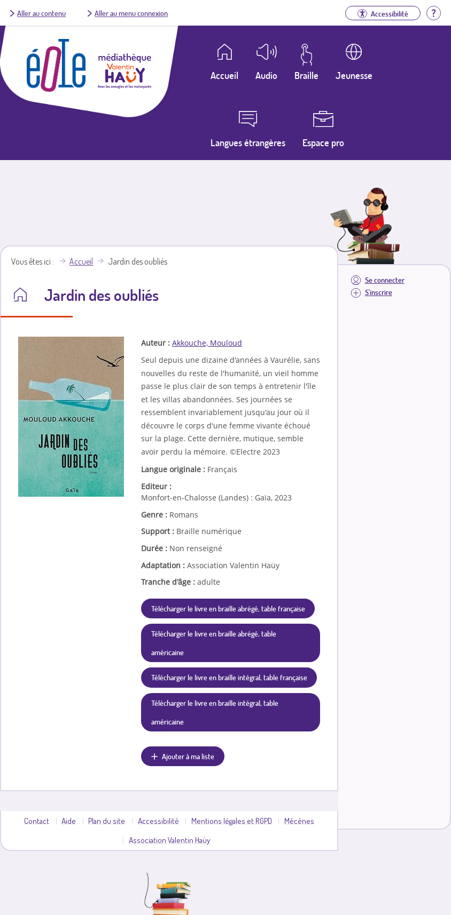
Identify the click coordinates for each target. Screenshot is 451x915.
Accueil (81, 261)
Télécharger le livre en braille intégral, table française (229, 677)
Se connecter (385, 279)
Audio (266, 75)
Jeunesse (354, 75)
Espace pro (323, 142)
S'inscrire (378, 292)
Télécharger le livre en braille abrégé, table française (228, 608)
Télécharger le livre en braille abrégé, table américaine (213, 642)
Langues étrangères (248, 142)
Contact (36, 820)
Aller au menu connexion (131, 13)
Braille (306, 75)
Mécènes (299, 820)
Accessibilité (158, 820)
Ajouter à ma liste (188, 756)
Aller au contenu (41, 13)
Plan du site (106, 820)
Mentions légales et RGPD (231, 820)
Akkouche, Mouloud (207, 343)
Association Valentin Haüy (169, 839)
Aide (68, 820)
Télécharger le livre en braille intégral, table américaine (214, 712)
